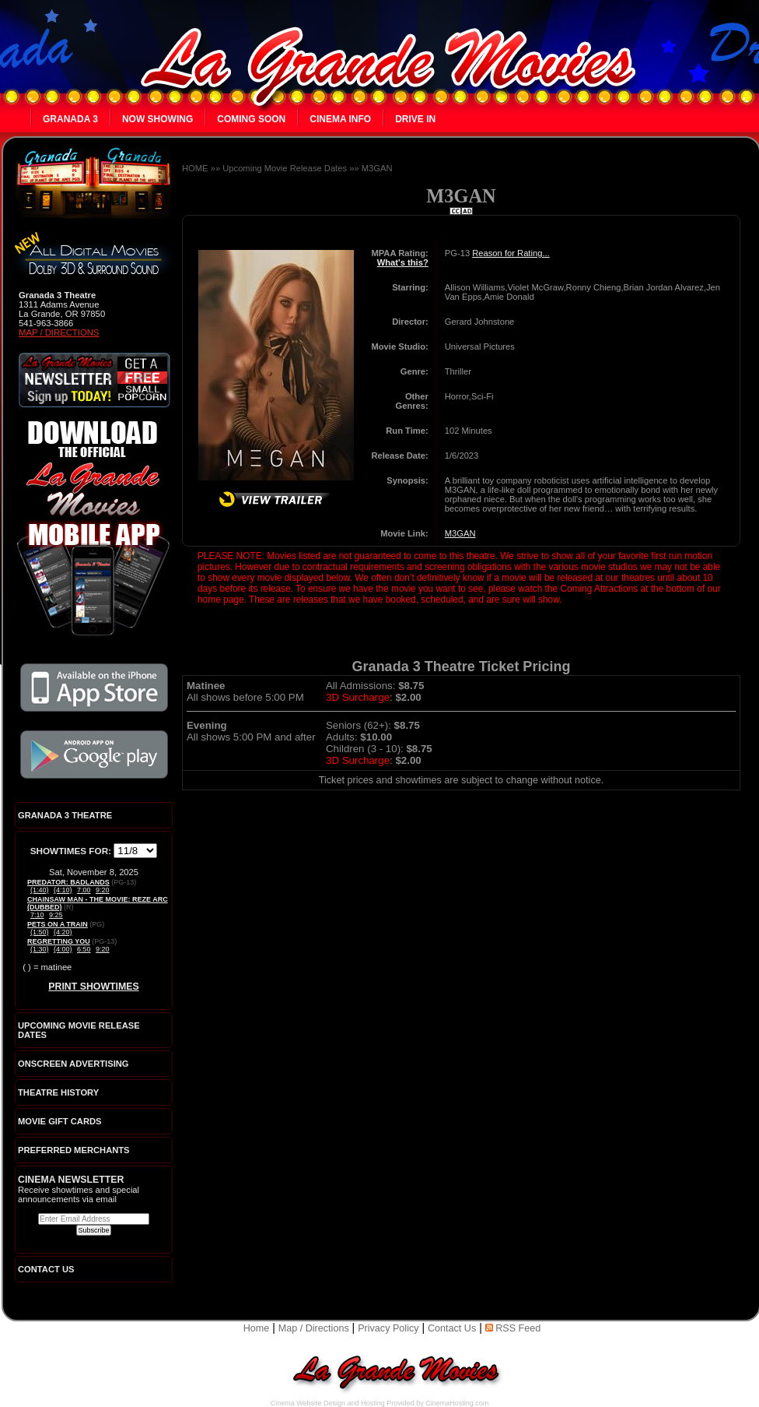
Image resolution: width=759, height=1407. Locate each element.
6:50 (84, 949)
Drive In (415, 119)
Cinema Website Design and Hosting (328, 1403)
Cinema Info (340, 119)
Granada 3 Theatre (65, 815)
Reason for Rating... (511, 253)
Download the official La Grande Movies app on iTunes (94, 687)
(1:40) (39, 890)
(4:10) (63, 890)
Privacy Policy (388, 1328)
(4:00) (63, 949)
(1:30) (39, 949)
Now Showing (157, 119)
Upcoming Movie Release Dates (284, 168)
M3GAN (377, 168)
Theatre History (58, 1092)
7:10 (37, 915)
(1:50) (39, 932)
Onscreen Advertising (73, 1063)
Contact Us (452, 1328)
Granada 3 (70, 119)
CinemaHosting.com (456, 1403)
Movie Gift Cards (60, 1121)
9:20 (103, 890)
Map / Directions (59, 332)
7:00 (84, 890)
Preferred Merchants (74, 1150)
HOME (195, 168)
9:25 (56, 915)
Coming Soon (251, 119)
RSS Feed (513, 1328)
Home (256, 1328)
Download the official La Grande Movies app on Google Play (94, 754)
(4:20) (63, 932)
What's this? (402, 262)
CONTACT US (46, 1269)
